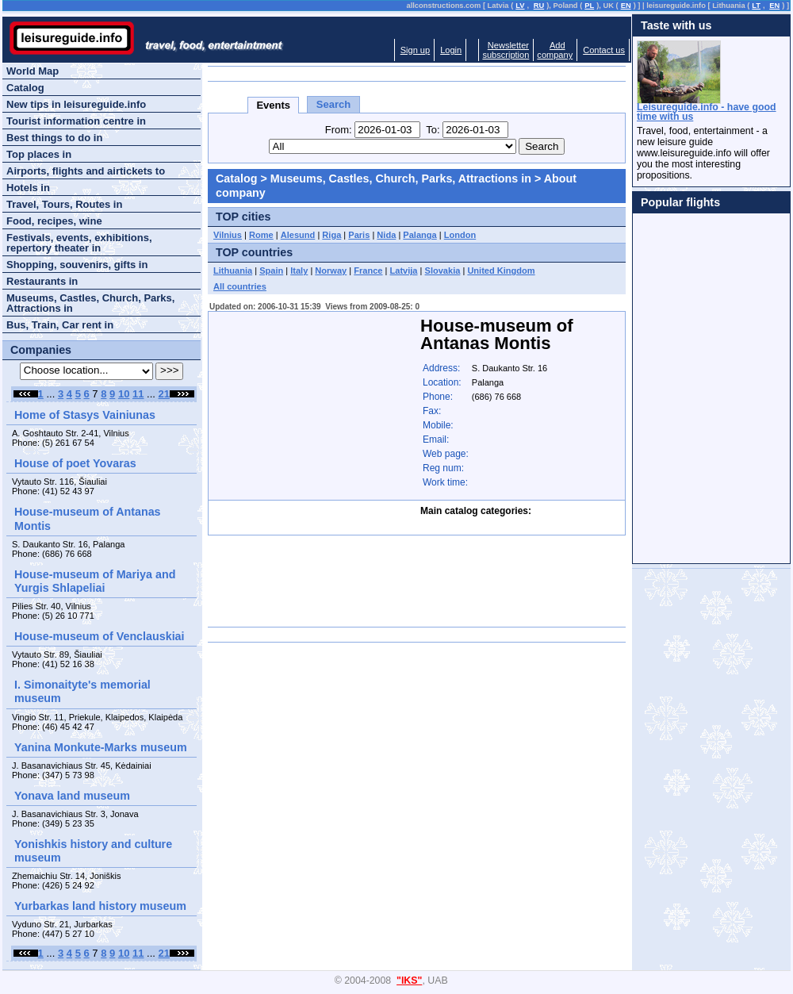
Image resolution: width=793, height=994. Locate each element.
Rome (261, 235)
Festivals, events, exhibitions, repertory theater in (79, 243)
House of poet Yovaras (75, 463)
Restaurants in (42, 281)
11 (138, 394)
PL (589, 6)
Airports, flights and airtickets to (85, 171)
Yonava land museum (72, 795)
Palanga (419, 235)
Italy (299, 270)
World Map (32, 71)
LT (756, 6)
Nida (386, 235)
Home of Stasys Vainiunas (84, 415)
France (368, 270)
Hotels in (28, 188)
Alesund (298, 235)
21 (164, 394)
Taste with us (676, 25)
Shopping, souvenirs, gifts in (76, 265)
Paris (359, 235)
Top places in (38, 154)
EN (626, 6)
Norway (331, 270)
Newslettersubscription (505, 49)
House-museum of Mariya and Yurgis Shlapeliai (94, 581)
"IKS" (409, 980)
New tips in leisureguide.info (76, 104)
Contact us (604, 50)
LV (519, 6)
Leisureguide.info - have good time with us (706, 112)
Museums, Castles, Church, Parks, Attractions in (400, 178)
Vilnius (227, 235)
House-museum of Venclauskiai (99, 636)
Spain (271, 270)
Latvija (404, 270)
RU (539, 6)
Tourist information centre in (76, 121)
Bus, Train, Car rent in (59, 325)
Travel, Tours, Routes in (64, 204)
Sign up (415, 50)
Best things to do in (54, 138)
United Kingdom (500, 270)
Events (273, 105)
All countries (239, 286)
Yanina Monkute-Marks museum (100, 747)
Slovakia (443, 270)
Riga (331, 235)
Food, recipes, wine (54, 221)
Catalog (236, 178)
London (460, 235)
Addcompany (555, 49)
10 (123, 394)
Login (451, 50)
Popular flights (680, 202)
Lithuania (232, 270)
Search (333, 104)
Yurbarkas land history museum (100, 906)
